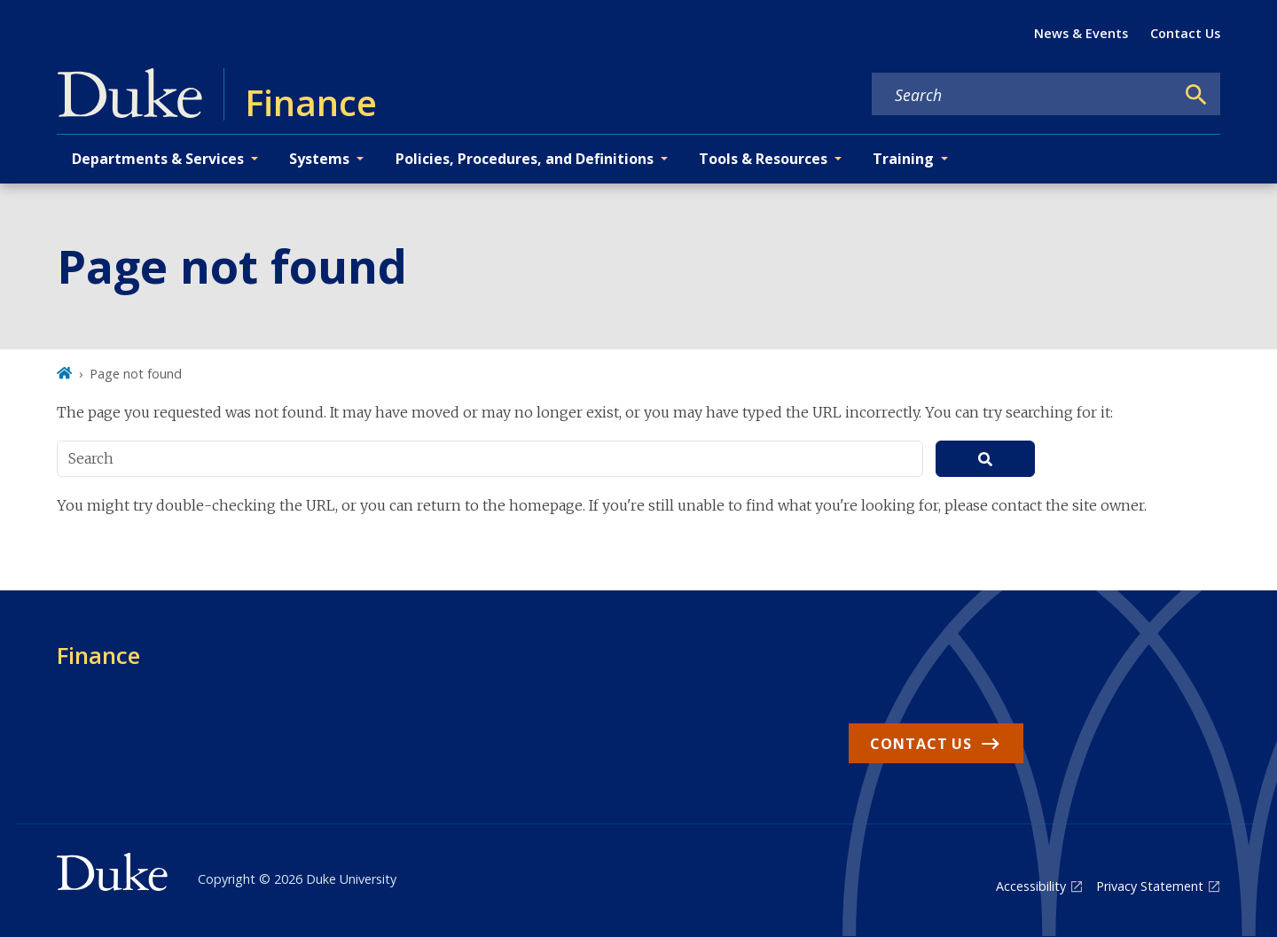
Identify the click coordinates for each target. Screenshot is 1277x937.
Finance (98, 655)
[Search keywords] (1023, 94)
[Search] (1196, 94)
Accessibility (1031, 886)
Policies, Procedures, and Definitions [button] (525, 158)
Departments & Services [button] (158, 158)
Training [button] (903, 158)
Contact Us (1185, 33)
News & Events (1081, 33)
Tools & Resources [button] (763, 158)
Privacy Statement (1149, 886)
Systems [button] (319, 158)
